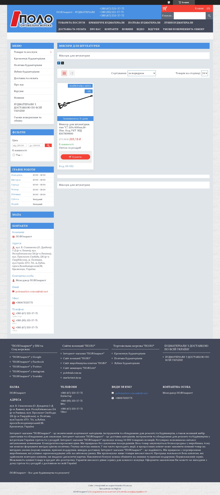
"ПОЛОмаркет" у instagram (28, 371)
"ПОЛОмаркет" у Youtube (27, 376)
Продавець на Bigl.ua (110, 488)
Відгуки (153, 29)
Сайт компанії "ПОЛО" (77, 358)
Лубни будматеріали (178, 22)
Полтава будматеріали (144, 22)
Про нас (95, 29)
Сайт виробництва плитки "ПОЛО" (85, 363)
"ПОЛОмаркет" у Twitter (27, 366)
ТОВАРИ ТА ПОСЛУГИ (71, 22)
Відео (140, 29)
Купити (77, 156)
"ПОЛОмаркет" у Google (26, 356)
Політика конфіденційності (132, 491)
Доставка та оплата (72, 29)
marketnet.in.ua (72, 377)
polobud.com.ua (72, 372)
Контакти (111, 29)
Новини (127, 29)
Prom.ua (127, 485)
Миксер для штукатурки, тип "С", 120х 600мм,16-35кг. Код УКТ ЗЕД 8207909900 (74, 129)
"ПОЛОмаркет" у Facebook (28, 361)
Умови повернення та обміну (183, 29)
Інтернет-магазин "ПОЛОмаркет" (83, 353)
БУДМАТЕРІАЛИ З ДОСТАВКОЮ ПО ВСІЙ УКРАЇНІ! (28, 107)
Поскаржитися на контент (102, 491)
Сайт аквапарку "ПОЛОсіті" (79, 368)
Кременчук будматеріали (106, 22)
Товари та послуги (25, 52)
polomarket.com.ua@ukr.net (32, 291)
